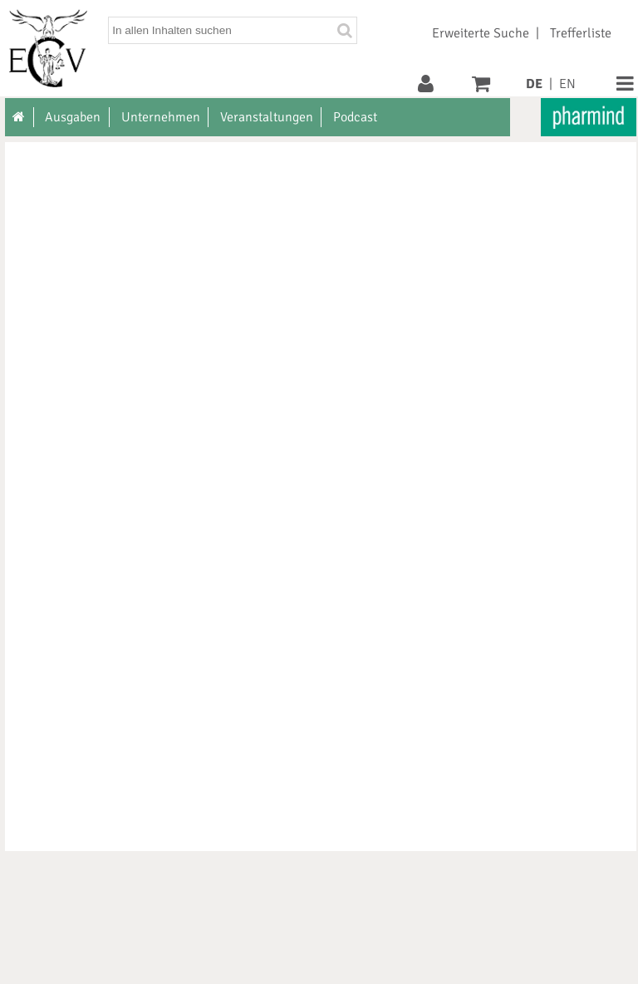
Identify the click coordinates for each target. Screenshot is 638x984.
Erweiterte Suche (480, 33)
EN (567, 84)
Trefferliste (580, 33)
